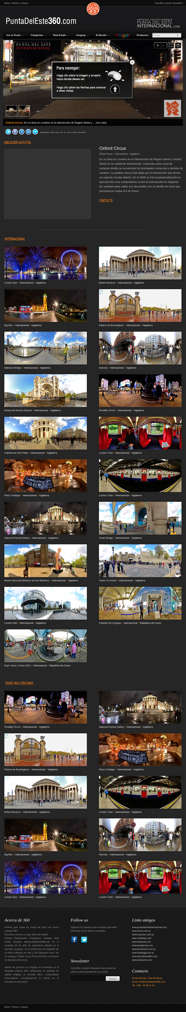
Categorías (38, 35)
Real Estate (61, 35)
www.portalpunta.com (142, 945)
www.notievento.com (142, 960)
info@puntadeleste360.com (152, 982)
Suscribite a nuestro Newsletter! (169, 3)
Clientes (14, 3)
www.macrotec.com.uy (143, 934)
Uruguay (82, 35)
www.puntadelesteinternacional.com (149, 927)
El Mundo (102, 35)
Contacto (24, 3)
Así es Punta (14, 35)
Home (7, 3)
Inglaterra (134, 154)
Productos (143, 35)
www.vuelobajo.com (141, 938)
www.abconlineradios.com (144, 956)
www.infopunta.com (141, 942)
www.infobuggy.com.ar (143, 952)
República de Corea (150, 623)
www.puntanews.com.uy (143, 949)
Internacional (121, 154)
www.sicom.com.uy (141, 931)
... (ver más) (100, 122)
